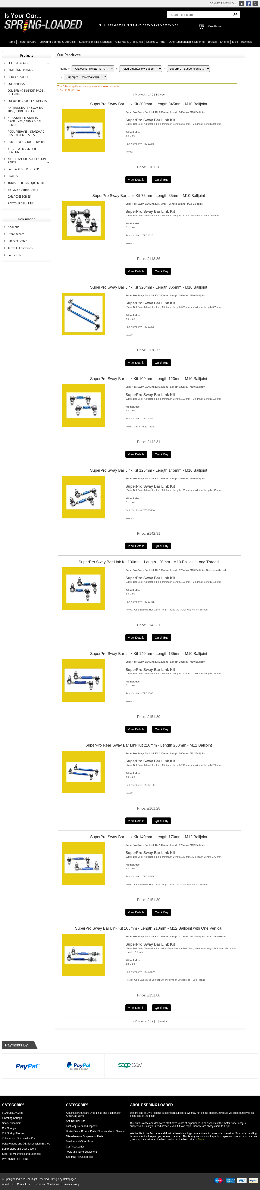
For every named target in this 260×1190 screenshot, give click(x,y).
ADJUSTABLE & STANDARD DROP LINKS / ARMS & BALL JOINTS (25, 121)
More (201, 1139)
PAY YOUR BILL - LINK (21, 203)
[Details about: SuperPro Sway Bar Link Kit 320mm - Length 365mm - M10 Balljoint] (136, 362)
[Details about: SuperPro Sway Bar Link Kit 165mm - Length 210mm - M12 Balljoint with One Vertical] (136, 1007)
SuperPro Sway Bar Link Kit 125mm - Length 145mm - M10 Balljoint (148, 470)
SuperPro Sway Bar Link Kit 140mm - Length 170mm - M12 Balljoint (148, 837)
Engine (224, 41)
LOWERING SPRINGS (20, 70)
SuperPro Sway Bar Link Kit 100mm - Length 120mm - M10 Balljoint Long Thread (149, 562)
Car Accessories (75, 1146)
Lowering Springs (12, 1118)
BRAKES (13, 176)
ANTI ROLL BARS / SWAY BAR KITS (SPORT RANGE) (26, 109)
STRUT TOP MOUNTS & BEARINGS (22, 150)
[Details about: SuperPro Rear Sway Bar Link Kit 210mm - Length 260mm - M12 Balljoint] (136, 820)
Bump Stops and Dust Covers (19, 1148)
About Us (13, 227)
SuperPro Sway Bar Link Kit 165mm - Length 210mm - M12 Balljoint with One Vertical (148, 928)
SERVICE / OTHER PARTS (23, 189)
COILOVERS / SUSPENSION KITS (27, 101)
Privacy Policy (71, 1184)
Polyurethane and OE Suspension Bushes (26, 1143)
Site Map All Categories (79, 1156)
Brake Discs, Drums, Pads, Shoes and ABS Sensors (95, 1131)
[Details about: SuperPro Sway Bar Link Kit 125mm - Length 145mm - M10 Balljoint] (136, 546)
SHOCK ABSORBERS (20, 77)
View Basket (215, 26)
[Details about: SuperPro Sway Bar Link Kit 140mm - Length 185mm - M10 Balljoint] (136, 729)
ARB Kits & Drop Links (129, 41)
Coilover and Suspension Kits (19, 1138)
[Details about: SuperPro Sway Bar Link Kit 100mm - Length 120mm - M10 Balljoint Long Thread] (136, 637)
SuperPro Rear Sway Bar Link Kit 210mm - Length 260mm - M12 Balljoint (148, 745)
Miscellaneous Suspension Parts (84, 1136)
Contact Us (14, 255)
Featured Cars (27, 41)
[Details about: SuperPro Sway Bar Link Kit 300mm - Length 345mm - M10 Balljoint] (136, 179)
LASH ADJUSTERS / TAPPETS (26, 169)
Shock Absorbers (12, 1123)
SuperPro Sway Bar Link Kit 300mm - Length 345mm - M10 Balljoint (148, 104)
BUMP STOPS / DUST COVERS (26, 142)
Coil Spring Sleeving (13, 1133)
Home (11, 41)
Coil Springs (9, 1128)
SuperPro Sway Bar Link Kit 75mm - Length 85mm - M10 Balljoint (148, 196)
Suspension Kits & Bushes (95, 41)
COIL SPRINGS (16, 83)
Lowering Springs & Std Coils (58, 41)
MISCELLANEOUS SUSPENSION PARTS (27, 160)
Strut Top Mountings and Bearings (21, 1153)
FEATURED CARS (18, 63)
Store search (16, 234)
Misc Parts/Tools (242, 41)
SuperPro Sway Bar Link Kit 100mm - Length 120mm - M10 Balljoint (148, 379)
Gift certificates (17, 241)
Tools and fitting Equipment (81, 1151)
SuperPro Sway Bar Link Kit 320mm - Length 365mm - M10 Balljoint (148, 287)
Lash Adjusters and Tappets (81, 1126)
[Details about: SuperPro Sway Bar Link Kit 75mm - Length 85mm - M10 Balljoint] (136, 271)
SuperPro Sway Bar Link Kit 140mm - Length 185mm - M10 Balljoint (148, 653)
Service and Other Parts (79, 1141)
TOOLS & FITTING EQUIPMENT (26, 183)
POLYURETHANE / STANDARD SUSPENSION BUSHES (26, 133)
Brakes (212, 41)
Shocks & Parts (155, 41)
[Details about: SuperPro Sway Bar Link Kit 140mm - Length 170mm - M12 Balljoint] (136, 912)
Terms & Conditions (20, 248)
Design (55, 1179)
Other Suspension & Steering (186, 41)
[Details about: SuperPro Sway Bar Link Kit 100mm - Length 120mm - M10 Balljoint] (136, 454)
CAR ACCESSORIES (19, 196)
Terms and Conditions (46, 1184)
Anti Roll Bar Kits (75, 1121)
